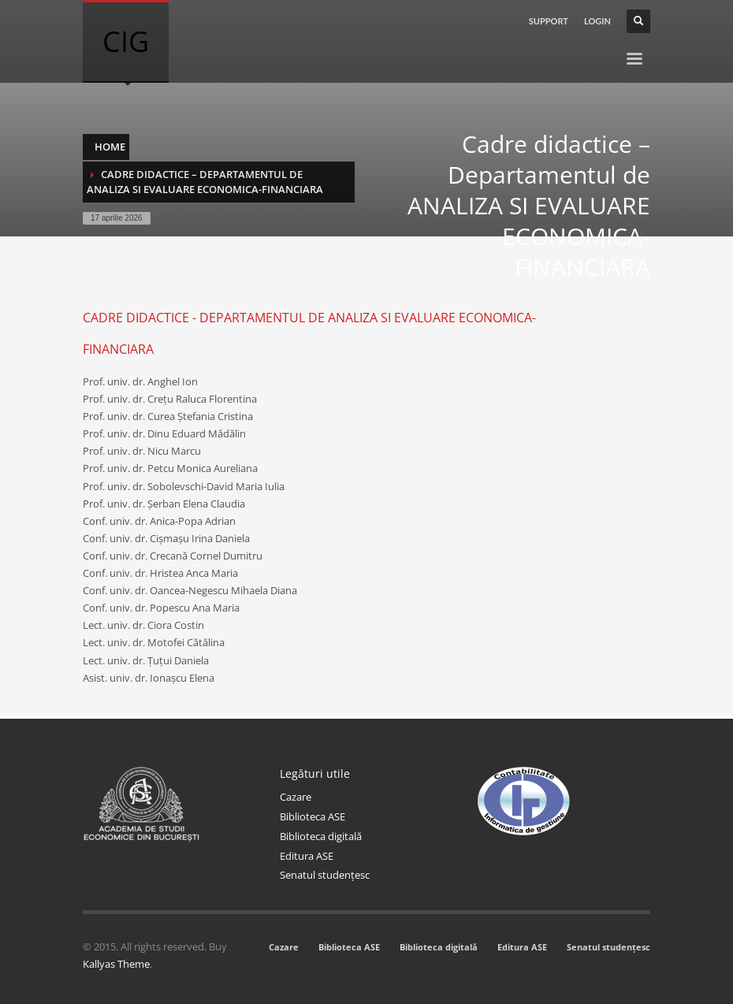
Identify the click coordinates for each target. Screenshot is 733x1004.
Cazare (295, 797)
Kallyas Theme (116, 964)
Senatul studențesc (325, 875)
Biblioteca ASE (312, 816)
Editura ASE (306, 856)
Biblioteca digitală (321, 836)
